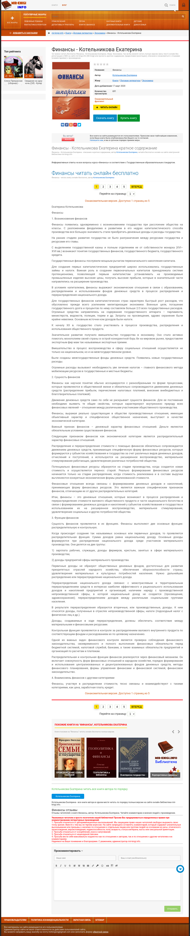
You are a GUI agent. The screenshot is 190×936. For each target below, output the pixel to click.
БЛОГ (64, 5)
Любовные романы (33, 21)
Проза (82, 21)
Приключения (58, 21)
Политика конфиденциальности (50, 920)
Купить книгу (129, 118)
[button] (56, 865)
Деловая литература (130, 80)
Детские (138, 21)
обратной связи (100, 932)
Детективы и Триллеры (63, 25)
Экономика (147, 80)
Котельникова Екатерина (125, 75)
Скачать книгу (105, 118)
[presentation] (56, 865)
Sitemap (99, 920)
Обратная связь (82, 920)
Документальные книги (118, 25)
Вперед (137, 186)
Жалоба (68, 139)
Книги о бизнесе (87, 25)
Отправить (172, 909)
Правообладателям (15, 920)
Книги (55, 5)
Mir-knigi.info (23, 5)
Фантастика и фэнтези (35, 25)
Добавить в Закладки (24, 33)
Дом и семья (140, 25)
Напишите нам (96, 140)
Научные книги (113, 21)
